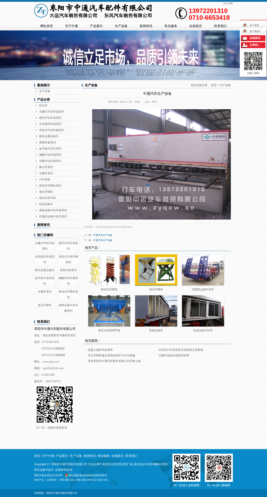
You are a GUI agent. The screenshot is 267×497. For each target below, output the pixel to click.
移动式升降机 (109, 289)
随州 (89, 480)
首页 (214, 85)
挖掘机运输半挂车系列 (53, 216)
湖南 (78, 480)
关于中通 (71, 26)
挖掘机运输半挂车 (203, 289)
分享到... (255, 45)
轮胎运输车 (46, 204)
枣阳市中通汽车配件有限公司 (61, 493)
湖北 (72, 480)
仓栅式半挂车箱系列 (51, 111)
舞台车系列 (46, 167)
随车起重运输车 (49, 136)
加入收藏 (228, 3)
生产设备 (121, 26)
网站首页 (46, 26)
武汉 (94, 480)
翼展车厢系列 (47, 142)
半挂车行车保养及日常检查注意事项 (181, 349)
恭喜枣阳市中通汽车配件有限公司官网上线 (114, 361)
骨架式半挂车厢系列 (51, 130)
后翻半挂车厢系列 (50, 161)
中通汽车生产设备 (102, 235)
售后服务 (170, 26)
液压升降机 (46, 191)
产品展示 (96, 26)
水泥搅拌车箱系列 (50, 124)
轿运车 (43, 105)
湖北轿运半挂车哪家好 (147, 464)
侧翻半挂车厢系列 (50, 154)
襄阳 (67, 480)
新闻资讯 (146, 26)
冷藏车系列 (46, 173)
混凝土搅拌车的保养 (100, 349)
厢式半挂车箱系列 (50, 117)
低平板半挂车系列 (50, 148)
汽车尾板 (44, 179)
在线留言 (195, 26)
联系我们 (220, 26)
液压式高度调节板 (109, 330)
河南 (83, 480)
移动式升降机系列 (50, 185)
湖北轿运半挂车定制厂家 (117, 464)
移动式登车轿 (47, 197)
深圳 (100, 480)
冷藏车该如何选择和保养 (174, 355)
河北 (105, 480)
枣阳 (62, 480)
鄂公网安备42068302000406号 (86, 475)
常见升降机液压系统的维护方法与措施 (111, 355)
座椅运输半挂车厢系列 (53, 210)
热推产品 (39, 480)
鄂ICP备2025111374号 (48, 475)
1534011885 (48, 374)
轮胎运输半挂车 (203, 330)
